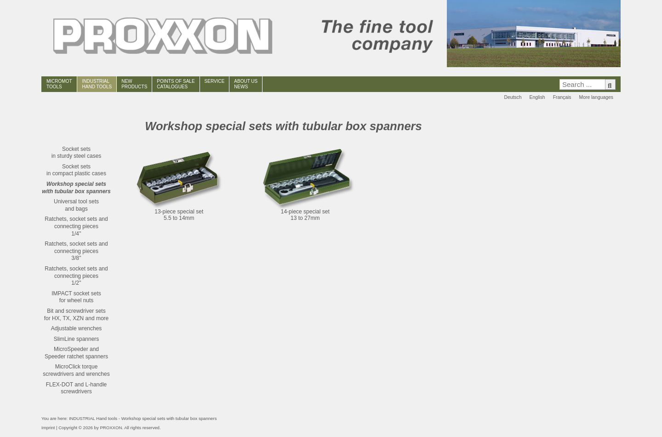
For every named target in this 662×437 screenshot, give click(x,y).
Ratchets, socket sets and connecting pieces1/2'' (76, 275)
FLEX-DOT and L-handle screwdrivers (76, 388)
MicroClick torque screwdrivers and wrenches (76, 370)
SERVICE (215, 81)
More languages (596, 97)
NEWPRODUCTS (134, 84)
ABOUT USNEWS (245, 84)
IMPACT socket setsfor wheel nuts (76, 297)
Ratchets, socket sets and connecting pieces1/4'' (76, 226)
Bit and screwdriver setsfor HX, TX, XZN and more (76, 315)
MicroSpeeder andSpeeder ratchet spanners (76, 353)
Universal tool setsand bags (76, 205)
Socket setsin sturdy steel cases (76, 153)
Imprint (48, 427)
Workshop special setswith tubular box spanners (76, 188)
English (537, 97)
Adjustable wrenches (76, 328)
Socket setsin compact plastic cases (76, 170)
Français (562, 97)
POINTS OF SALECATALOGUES (175, 84)
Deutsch (512, 97)
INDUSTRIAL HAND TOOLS (97, 84)
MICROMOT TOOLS (59, 84)
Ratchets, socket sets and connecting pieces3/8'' (76, 251)
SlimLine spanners (76, 339)
